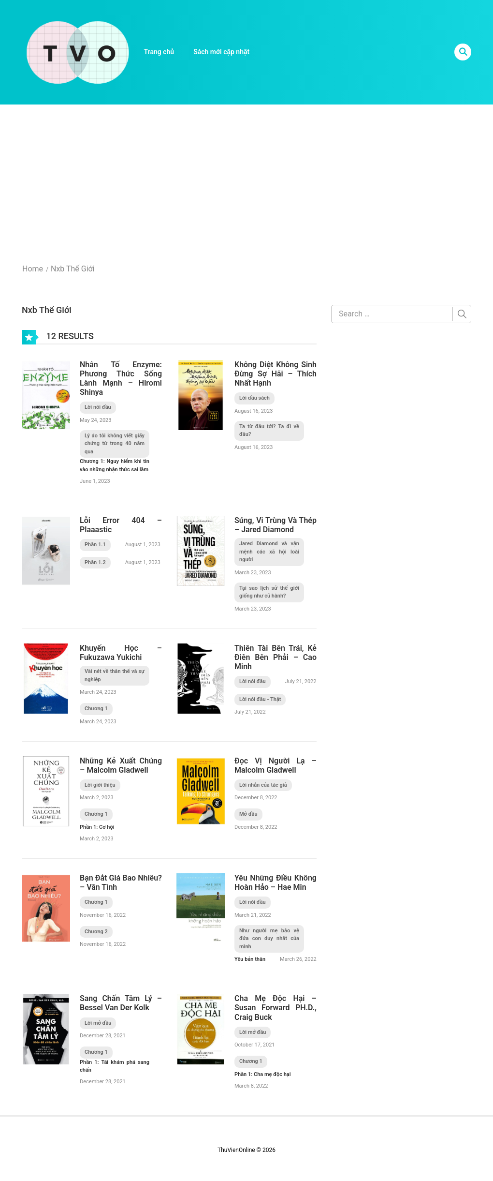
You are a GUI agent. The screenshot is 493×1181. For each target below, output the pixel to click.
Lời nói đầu (98, 407)
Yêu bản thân (249, 959)
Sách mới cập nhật (221, 52)
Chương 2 (96, 931)
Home (32, 268)
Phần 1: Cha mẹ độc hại (262, 1074)
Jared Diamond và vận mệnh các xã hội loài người (269, 551)
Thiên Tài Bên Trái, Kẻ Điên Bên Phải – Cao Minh (275, 657)
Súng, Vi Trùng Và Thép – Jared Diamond (275, 525)
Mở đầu (248, 814)
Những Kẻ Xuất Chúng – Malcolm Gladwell (121, 765)
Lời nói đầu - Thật (260, 699)
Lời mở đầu (98, 1023)
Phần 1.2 (95, 562)
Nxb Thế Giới (73, 268)
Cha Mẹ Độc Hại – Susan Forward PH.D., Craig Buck (275, 1007)
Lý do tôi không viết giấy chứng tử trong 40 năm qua (115, 444)
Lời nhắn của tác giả (263, 785)
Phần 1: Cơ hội (97, 827)
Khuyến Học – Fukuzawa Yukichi (121, 652)
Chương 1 (96, 708)
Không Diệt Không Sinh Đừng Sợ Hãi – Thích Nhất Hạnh (275, 374)
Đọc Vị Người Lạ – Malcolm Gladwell (275, 765)
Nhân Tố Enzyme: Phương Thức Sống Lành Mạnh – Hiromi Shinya (121, 378)
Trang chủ (159, 52)
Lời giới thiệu (100, 785)
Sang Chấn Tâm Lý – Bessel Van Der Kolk (121, 1003)
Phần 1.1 (95, 544)
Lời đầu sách (254, 398)
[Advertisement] (246, 177)
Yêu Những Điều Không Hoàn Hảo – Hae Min (275, 882)
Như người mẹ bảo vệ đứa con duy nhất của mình (269, 938)
